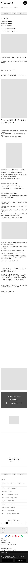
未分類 (10, 25)
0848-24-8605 (13, 544)
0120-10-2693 (6, 544)
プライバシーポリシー (14, 556)
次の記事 (22, 13)
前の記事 (6, 13)
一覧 (14, 13)
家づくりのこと (4, 25)
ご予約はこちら (14, 403)
